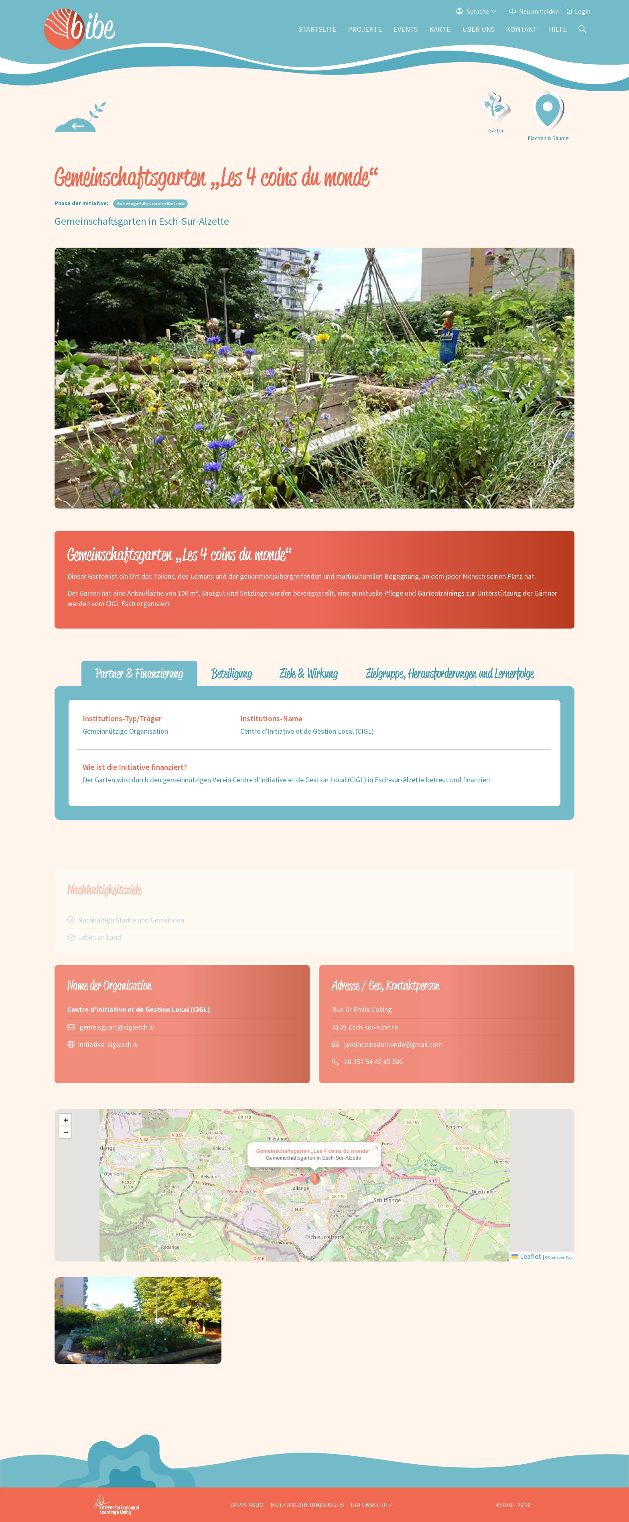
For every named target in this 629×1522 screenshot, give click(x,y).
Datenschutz (371, 1505)
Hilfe (558, 29)
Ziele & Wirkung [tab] (309, 673)
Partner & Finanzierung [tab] (139, 673)
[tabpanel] (314, 753)
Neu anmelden (534, 11)
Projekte (365, 29)
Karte (439, 29)
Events (406, 29)
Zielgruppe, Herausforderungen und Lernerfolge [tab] (450, 673)
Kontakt (521, 29)
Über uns (478, 29)
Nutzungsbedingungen (307, 1505)
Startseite (317, 29)
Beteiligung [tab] (231, 673)
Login (577, 11)
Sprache (476, 11)
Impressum (247, 1505)
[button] (64, 378)
